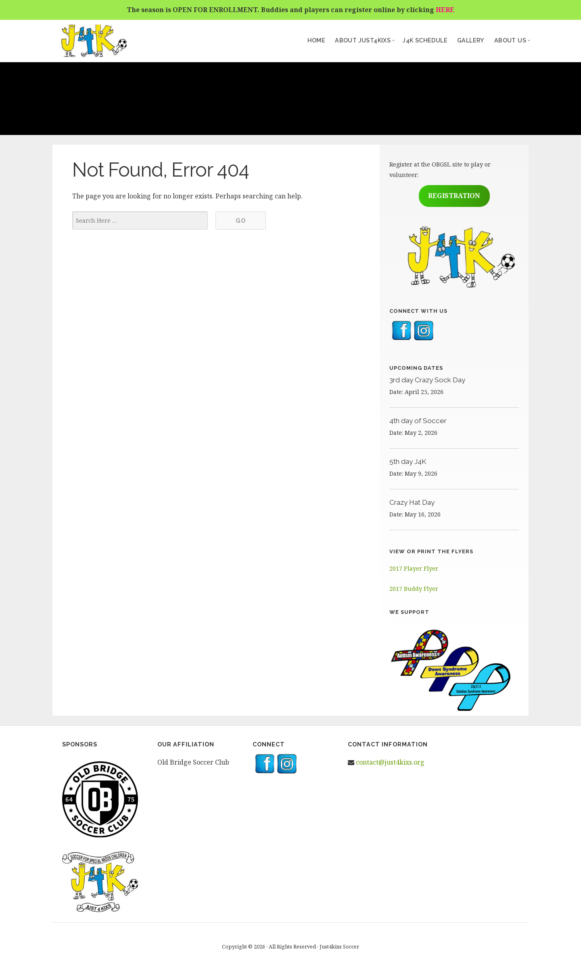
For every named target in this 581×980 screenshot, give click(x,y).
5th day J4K (407, 461)
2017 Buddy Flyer (413, 588)
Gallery (471, 40)
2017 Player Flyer (413, 568)
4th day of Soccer (418, 421)
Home (316, 40)
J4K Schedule (425, 40)
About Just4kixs (363, 40)
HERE (445, 9)
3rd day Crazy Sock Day (427, 380)
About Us (510, 40)
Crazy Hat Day (412, 502)
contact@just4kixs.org (390, 762)
